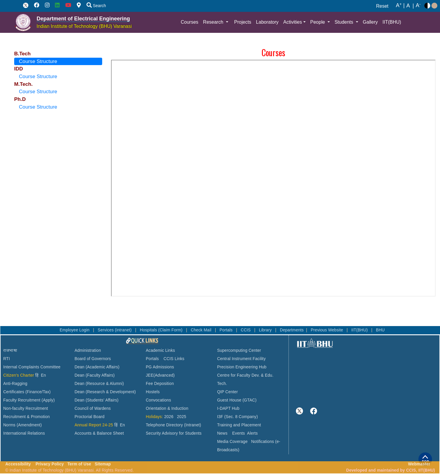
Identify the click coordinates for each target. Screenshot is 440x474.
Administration (87, 350)
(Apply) (48, 400)
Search (96, 5)
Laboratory (267, 22)
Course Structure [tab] (38, 76)
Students (345, 22)
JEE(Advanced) (160, 375)
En (43, 375)
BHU (380, 330)
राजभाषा (10, 350)
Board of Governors (92, 359)
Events (238, 433)
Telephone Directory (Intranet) (173, 425)
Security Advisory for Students (174, 433)
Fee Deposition (160, 383)
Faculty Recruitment (21, 400)
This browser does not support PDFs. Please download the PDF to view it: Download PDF (273, 178)
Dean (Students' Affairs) (96, 400)
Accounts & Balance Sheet (99, 433)
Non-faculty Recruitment (25, 408)
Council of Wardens (92, 408)
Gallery (370, 22)
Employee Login (75, 330)
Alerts (252, 433)
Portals (226, 330)
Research (214, 22)
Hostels (153, 392)
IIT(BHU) (391, 22)
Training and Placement (239, 425)
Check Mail (202, 330)
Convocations (158, 400)
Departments (292, 330)
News (222, 433)
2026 (168, 417)
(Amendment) (29, 425)
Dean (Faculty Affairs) (94, 375)
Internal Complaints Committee (32, 367)
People (318, 22)
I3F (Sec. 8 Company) (237, 417)
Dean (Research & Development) (105, 392)
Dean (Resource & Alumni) (99, 383)
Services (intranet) (115, 330)
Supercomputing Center (239, 350)
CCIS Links (174, 359)
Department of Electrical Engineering (83, 19)
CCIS (246, 330)
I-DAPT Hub (228, 408)
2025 (181, 417)
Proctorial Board (89, 417)
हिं (36, 375)
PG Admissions (160, 367)
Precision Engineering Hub (241, 367)
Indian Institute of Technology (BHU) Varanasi (84, 26)
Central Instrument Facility (241, 359)
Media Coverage (232, 441)
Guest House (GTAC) (237, 400)
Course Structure (38, 61)
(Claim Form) (171, 330)
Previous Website (327, 330)
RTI (6, 359)
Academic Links (160, 350)
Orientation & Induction (167, 408)
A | (400, 5)
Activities (292, 22)
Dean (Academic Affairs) (96, 367)
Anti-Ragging (15, 383)
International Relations (24, 433)
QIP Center (227, 392)
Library (266, 330)
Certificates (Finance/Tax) (27, 392)
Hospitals (149, 330)
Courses (189, 22)
